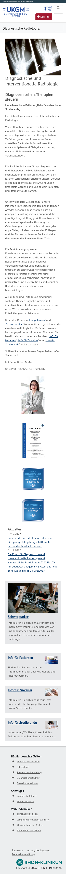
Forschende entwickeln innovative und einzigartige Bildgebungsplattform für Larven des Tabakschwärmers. (30, 542)
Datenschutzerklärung (23, 854)
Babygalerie (23, 766)
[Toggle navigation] (58, 8)
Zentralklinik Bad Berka (29, 830)
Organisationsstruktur (28, 777)
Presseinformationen (27, 783)
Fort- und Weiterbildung (29, 772)
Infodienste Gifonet (27, 796)
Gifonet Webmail (25, 801)
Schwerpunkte (14, 324)
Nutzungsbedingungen (38, 850)
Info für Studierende (22, 722)
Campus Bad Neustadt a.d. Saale (33, 819)
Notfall (45, 17)
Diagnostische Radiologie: (21, 28)
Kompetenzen (37, 320)
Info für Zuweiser (28, 340)
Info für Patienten (20, 658)
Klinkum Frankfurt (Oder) (30, 825)
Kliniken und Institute (28, 761)
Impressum (17, 850)
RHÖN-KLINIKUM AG (27, 814)
